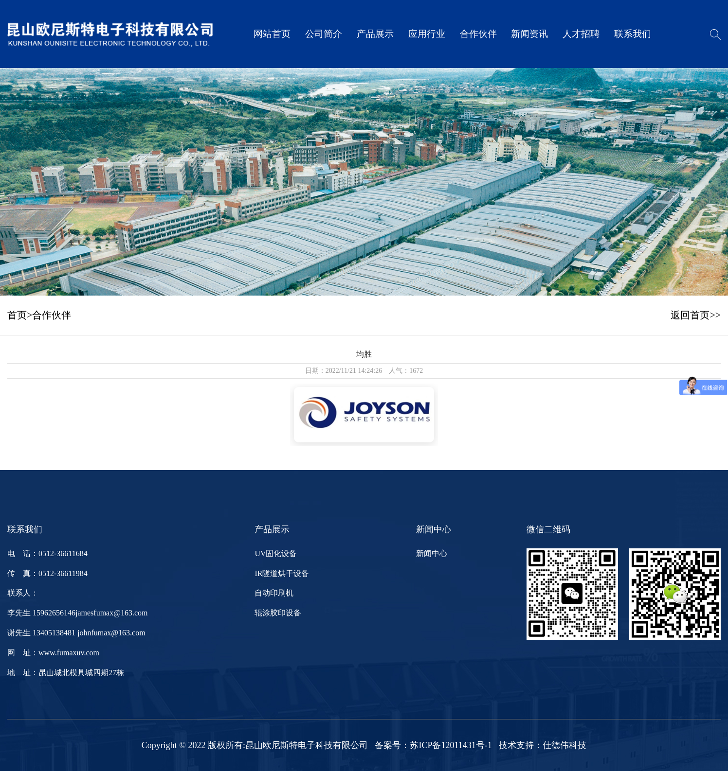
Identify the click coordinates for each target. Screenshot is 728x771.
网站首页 (272, 34)
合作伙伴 (478, 34)
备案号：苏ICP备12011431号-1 (433, 745)
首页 (17, 315)
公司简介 (323, 34)
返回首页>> (696, 315)
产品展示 (375, 34)
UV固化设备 (276, 553)
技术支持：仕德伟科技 (542, 745)
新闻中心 (431, 553)
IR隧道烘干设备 (282, 573)
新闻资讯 (529, 34)
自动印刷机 (274, 593)
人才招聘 (581, 34)
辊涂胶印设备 (278, 613)
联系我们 (632, 34)
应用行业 (426, 34)
